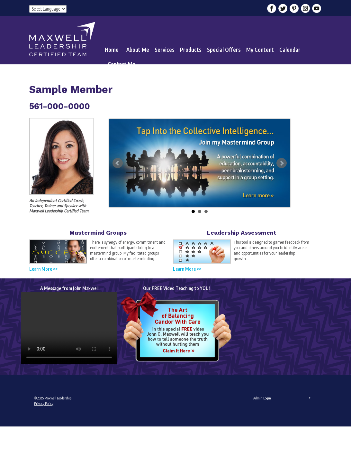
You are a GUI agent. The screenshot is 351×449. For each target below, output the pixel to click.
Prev (118, 163)
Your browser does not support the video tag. (69, 328)
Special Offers (224, 49)
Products (191, 49)
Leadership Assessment (241, 232)
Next (281, 163)
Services (165, 49)
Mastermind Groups (98, 232)
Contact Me (121, 64)
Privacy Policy (43, 403)
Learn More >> (43, 269)
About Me (137, 49)
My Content (260, 49)
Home (112, 49)
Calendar (290, 49)
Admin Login (262, 398)
